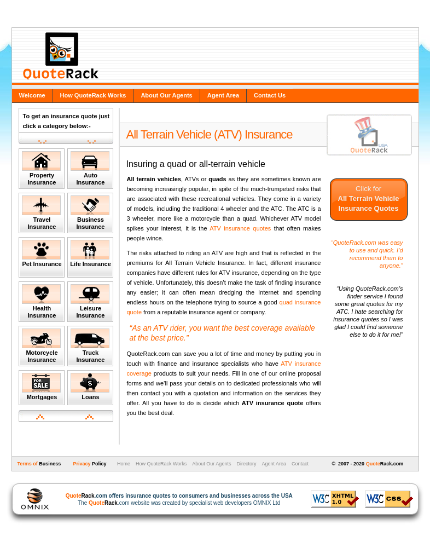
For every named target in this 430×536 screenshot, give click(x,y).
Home (122, 463)
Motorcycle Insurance (41, 345)
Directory (246, 463)
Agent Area (223, 95)
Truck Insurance (90, 345)
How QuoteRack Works (93, 95)
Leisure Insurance (90, 301)
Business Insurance (90, 212)
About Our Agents (166, 95)
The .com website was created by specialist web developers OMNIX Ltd (174, 499)
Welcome (32, 95)
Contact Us (270, 95)
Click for (368, 198)
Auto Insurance (90, 168)
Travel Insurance (41, 212)
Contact (300, 463)
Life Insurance (90, 253)
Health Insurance (41, 301)
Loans (90, 386)
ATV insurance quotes (240, 228)
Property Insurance (41, 168)
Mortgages (41, 386)
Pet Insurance (42, 253)
